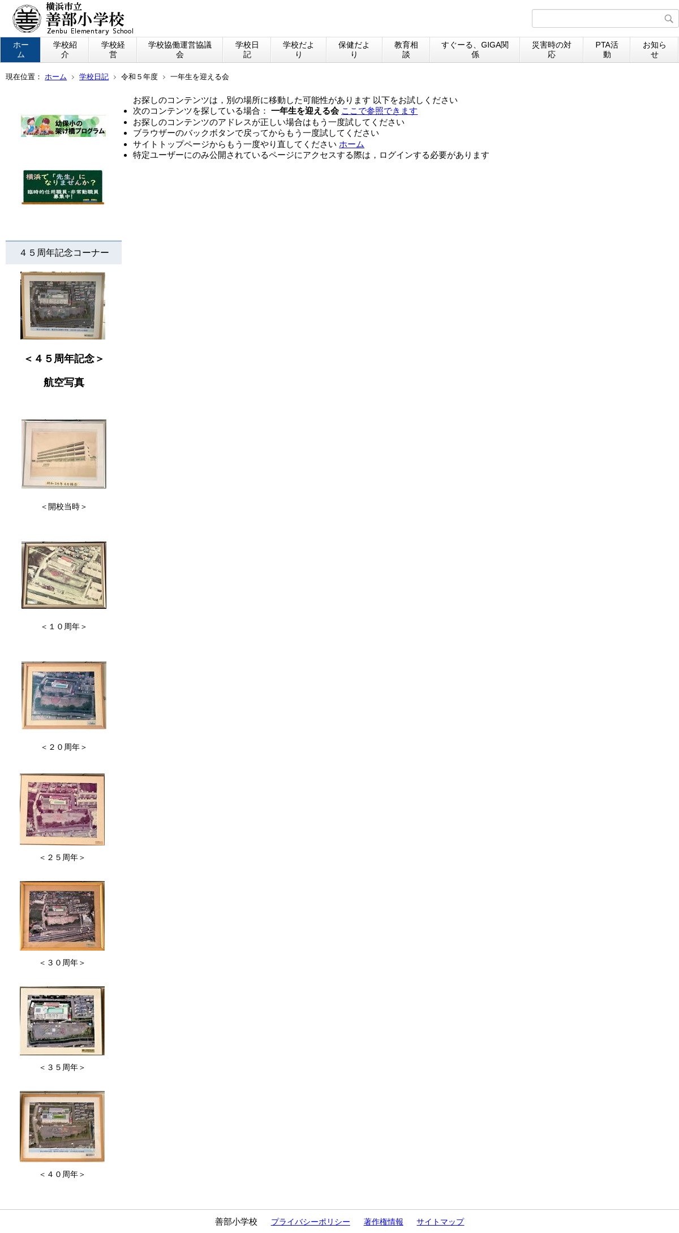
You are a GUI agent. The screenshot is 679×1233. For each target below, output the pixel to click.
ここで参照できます (379, 110)
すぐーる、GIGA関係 (475, 49)
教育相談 (406, 49)
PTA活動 (607, 49)
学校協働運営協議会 (180, 49)
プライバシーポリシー (310, 1221)
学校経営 (113, 49)
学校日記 (247, 49)
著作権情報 (383, 1221)
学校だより (299, 49)
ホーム (21, 49)
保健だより (354, 49)
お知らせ (655, 49)
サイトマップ (440, 1221)
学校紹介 (65, 49)
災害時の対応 (551, 49)
